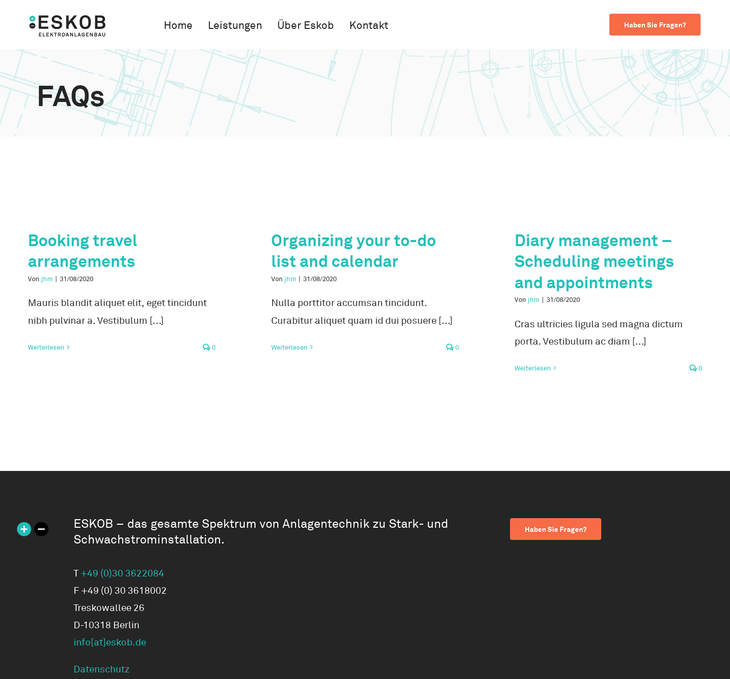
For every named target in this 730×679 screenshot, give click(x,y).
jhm (47, 279)
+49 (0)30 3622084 (122, 573)
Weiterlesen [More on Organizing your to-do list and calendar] (289, 348)
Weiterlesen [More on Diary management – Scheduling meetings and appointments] (533, 368)
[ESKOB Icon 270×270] (32, 516)
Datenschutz (102, 669)
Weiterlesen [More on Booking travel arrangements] (46, 348)
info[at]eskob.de (110, 642)
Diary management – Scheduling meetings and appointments (594, 261)
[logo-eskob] (67, 20)
